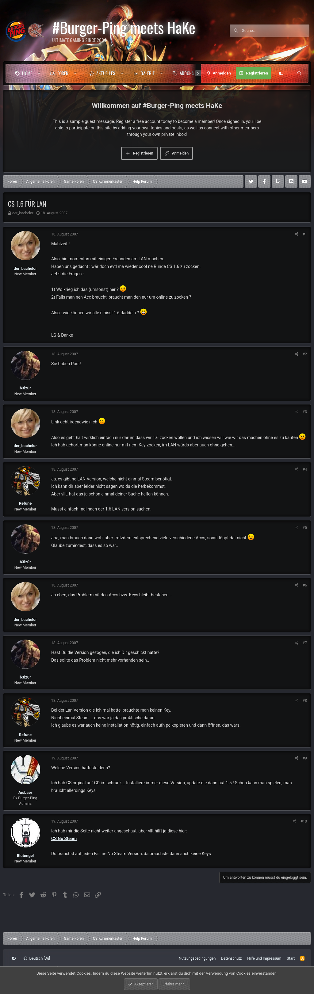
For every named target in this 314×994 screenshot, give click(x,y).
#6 (305, 585)
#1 (305, 234)
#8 (305, 700)
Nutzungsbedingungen (197, 958)
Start (291, 958)
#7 (305, 643)
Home (27, 73)
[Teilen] (297, 234)
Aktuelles (105, 73)
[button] (39, 73)
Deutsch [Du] (37, 958)
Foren (62, 73)
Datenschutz (231, 958)
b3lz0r (25, 388)
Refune (25, 503)
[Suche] (275, 31)
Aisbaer (25, 792)
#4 (305, 469)
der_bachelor (22, 213)
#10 (304, 821)
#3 (305, 412)
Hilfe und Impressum (264, 958)
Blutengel (25, 855)
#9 (305, 758)
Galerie (147, 73)
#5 (305, 528)
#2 (305, 354)
